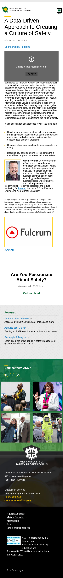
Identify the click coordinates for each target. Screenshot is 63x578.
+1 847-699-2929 (12, 497)
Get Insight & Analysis (15, 337)
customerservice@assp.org (18, 500)
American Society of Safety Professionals (17, 10)
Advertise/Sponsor (16, 513)
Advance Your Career (15, 328)
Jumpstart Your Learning (16, 318)
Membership (13, 520)
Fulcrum (22, 188)
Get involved (31, 293)
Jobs (9, 524)
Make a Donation (15, 517)
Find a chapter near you (18, 527)
